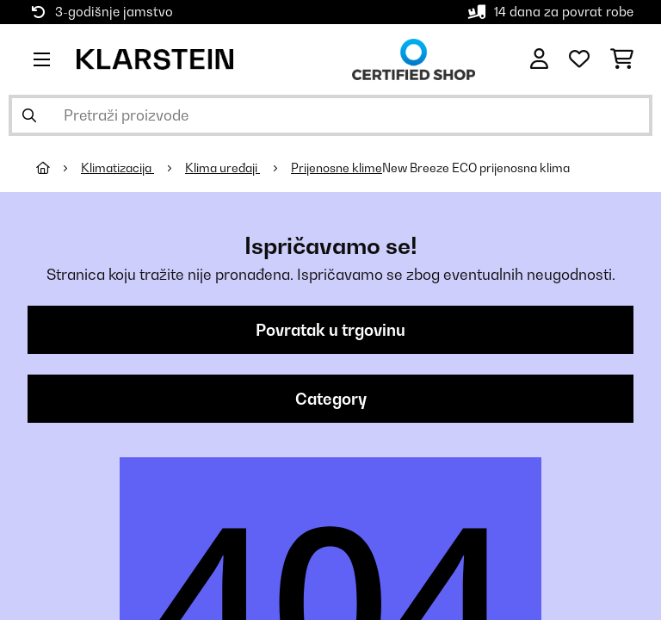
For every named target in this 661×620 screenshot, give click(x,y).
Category (331, 398)
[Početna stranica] (58, 168)
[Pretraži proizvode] (330, 115)
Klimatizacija (117, 168)
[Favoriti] (579, 59)
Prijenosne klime (336, 168)
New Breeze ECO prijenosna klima (476, 168)
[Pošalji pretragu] (29, 115)
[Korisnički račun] (539, 59)
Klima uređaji (222, 168)
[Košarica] (621, 59)
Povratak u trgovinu (330, 329)
